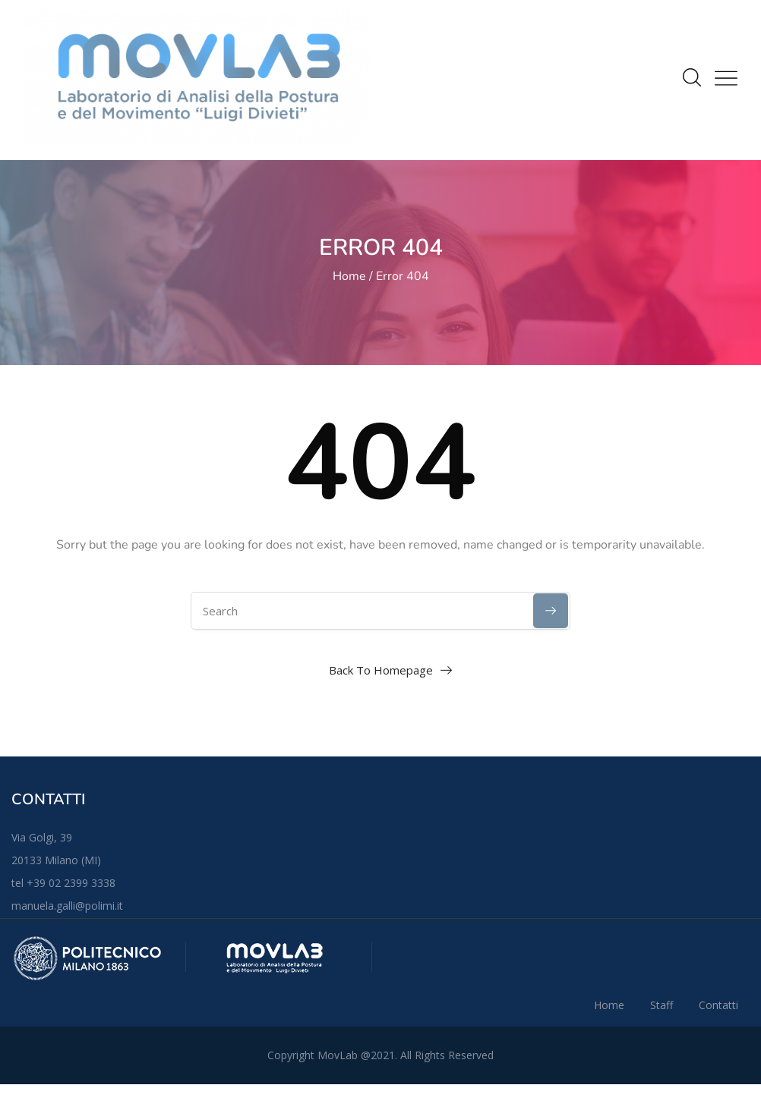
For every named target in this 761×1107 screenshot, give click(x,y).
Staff (661, 1005)
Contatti (718, 1005)
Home (349, 276)
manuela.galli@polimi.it (67, 905)
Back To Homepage (381, 670)
